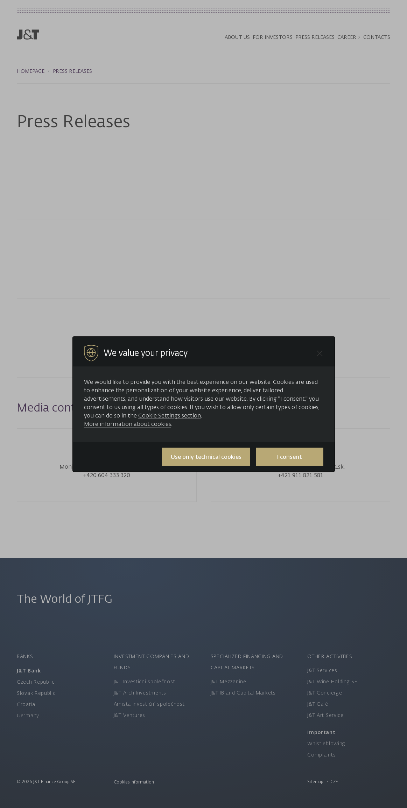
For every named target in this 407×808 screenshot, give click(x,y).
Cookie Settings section (169, 415)
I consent (289, 457)
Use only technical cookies (206, 457)
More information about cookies (127, 424)
